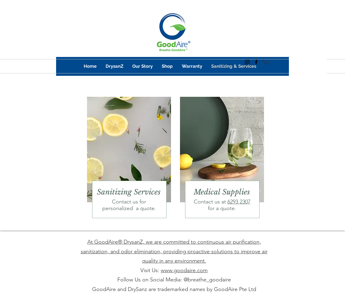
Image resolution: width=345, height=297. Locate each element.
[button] (265, 62)
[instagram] (247, 62)
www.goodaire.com (184, 270)
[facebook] (256, 62)
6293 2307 (238, 201)
